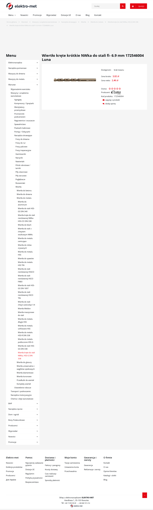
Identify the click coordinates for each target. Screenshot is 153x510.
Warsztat (12, 84)
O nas (106, 467)
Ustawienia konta (72, 467)
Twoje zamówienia (72, 463)
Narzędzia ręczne (15, 409)
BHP (10, 403)
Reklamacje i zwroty (92, 469)
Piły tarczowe (21, 175)
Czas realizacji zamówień (50, 474)
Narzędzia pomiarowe (17, 68)
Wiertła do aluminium (22, 203)
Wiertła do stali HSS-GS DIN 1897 (26, 287)
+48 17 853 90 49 (70, 503)
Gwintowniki (21, 154)
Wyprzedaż (12, 431)
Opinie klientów (110, 471)
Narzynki (19, 158)
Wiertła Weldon (24, 308)
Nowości (11, 436)
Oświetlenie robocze (22, 387)
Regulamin (29, 473)
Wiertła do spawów (26, 258)
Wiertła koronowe (24, 376)
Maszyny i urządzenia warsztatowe (19, 94)
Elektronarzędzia (15, 62)
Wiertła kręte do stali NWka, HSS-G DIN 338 (26, 355)
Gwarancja (88, 465)
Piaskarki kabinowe (22, 128)
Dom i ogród (13, 414)
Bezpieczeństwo (32, 482)
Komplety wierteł (24, 384)
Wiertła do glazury (24, 362)
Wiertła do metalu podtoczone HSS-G (25, 340)
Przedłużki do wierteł (25, 380)
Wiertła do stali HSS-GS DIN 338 (26, 347)
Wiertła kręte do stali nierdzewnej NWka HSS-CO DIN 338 (26, 218)
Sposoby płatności (52, 480)
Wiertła (18, 187)
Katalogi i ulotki (110, 475)
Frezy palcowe (21, 146)
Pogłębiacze (20, 179)
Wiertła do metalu (24, 198)
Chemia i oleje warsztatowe (22, 399)
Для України (11, 479)
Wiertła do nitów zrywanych (25, 246)
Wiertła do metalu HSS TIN (25, 263)
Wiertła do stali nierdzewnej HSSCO (26, 270)
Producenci (13, 425)
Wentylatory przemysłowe (19, 108)
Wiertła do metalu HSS (25, 253)
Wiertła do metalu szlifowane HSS (25, 327)
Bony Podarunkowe (16, 420)
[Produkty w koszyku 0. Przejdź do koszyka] (138, 6)
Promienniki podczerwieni (19, 115)
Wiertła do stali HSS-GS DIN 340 (26, 210)
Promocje (12, 442)
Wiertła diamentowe (25, 372)
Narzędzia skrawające (23, 135)
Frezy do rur (21, 143)
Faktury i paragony (52, 465)
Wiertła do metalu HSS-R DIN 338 (25, 334)
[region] (76, 38)
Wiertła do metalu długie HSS (25, 320)
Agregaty (18, 99)
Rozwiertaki (20, 183)
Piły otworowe (21, 172)
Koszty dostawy (51, 469)
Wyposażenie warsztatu (20, 89)
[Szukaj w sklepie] (109, 6)
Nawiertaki (20, 161)
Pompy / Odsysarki (22, 131)
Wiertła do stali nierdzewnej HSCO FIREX (25, 278)
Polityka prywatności (34, 478)
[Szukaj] (123, 6)
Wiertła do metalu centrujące (25, 239)
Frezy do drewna (22, 139)
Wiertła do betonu (24, 190)
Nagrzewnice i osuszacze (24, 120)
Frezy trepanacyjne (23, 150)
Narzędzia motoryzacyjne (21, 395)
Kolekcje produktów (14, 467)
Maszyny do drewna (16, 73)
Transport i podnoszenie (21, 391)
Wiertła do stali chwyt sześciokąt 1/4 (26, 303)
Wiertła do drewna (24, 194)
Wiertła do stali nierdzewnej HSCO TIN (25, 295)
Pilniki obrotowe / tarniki (23, 166)
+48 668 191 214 (84, 503)
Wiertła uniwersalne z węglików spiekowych (26, 367)
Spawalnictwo (20, 124)
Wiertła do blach (24, 225)
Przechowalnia (70, 471)
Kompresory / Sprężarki (24, 103)
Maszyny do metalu (16, 79)
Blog (105, 479)
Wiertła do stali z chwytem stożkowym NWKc (25, 231)
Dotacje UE (29, 469)
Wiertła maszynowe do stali (26, 313)
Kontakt (107, 463)
